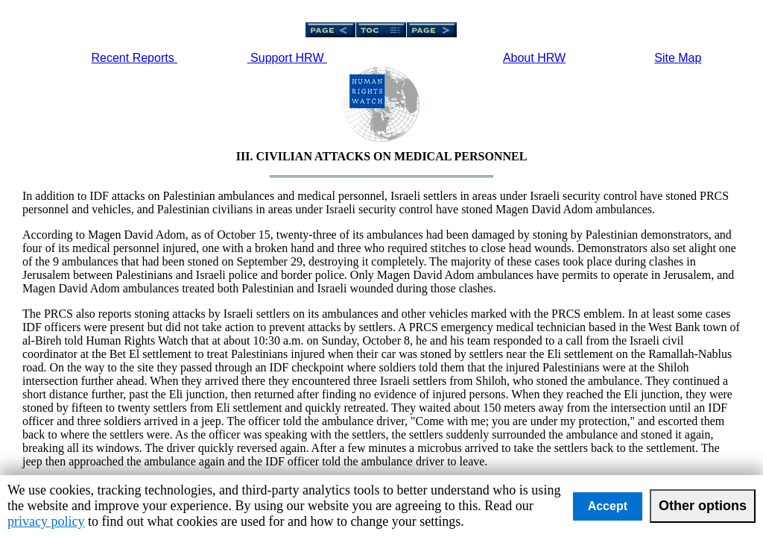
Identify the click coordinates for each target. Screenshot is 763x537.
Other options (703, 505)
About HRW (534, 57)
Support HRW (287, 57)
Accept (607, 506)
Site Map (677, 57)
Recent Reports (135, 57)
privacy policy (45, 521)
